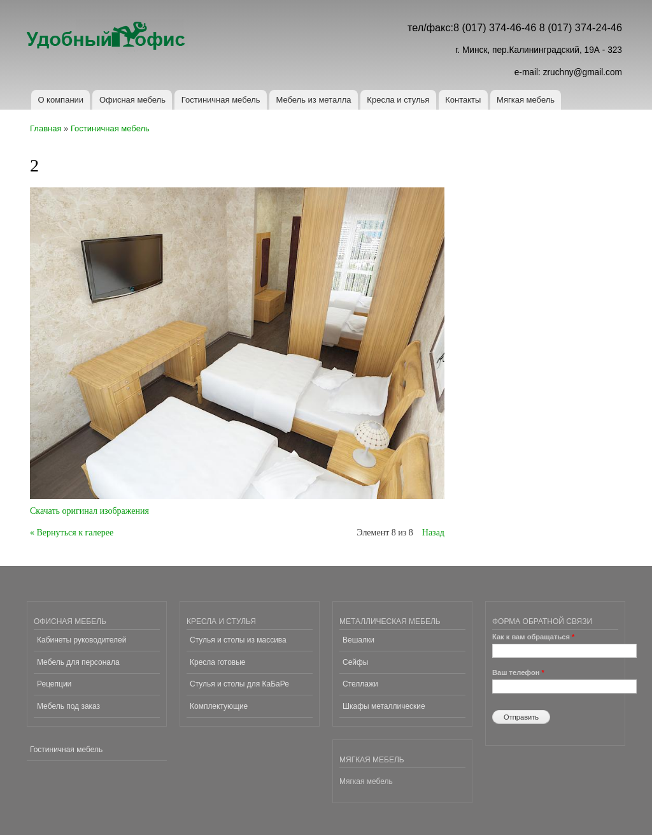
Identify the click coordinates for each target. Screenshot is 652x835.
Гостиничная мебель (220, 100)
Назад (433, 532)
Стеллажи (360, 683)
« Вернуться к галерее (71, 532)
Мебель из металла (313, 100)
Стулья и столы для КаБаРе (239, 683)
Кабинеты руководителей (81, 639)
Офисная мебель (132, 100)
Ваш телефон (518, 672)
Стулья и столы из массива (238, 639)
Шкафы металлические (384, 706)
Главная (45, 128)
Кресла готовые (217, 662)
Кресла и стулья (398, 100)
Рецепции (54, 683)
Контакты (463, 100)
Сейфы (356, 662)
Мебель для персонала (78, 662)
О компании (60, 100)
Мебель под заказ (68, 706)
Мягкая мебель (526, 100)
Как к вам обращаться (533, 637)
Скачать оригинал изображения (89, 511)
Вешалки (358, 639)
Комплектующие (219, 706)
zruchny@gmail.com (582, 72)
